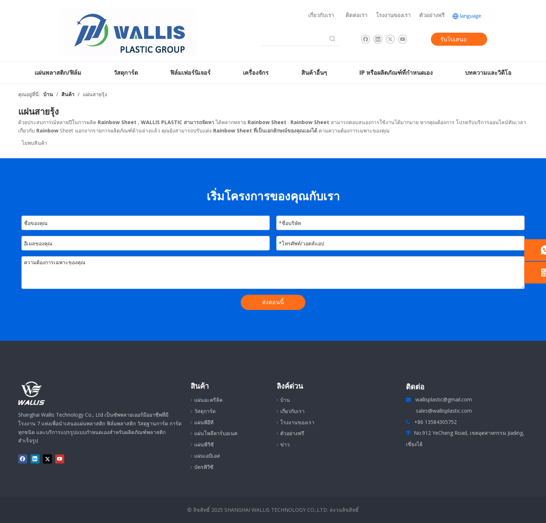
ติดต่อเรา (356, 15)
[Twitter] (390, 39)
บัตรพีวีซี (203, 466)
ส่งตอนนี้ (273, 302)
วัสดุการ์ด (205, 411)
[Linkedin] (377, 39)
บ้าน (285, 399)
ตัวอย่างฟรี (432, 15)
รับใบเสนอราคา (453, 40)
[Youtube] (402, 39)
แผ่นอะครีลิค (208, 399)
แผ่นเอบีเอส (207, 455)
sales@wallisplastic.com (444, 410)
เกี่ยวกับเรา (321, 15)
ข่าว (285, 444)
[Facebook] (365, 39)
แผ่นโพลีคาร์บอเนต (215, 433)
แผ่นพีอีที (203, 422)
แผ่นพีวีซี (204, 444)
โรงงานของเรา (393, 15)
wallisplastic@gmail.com (443, 399)
